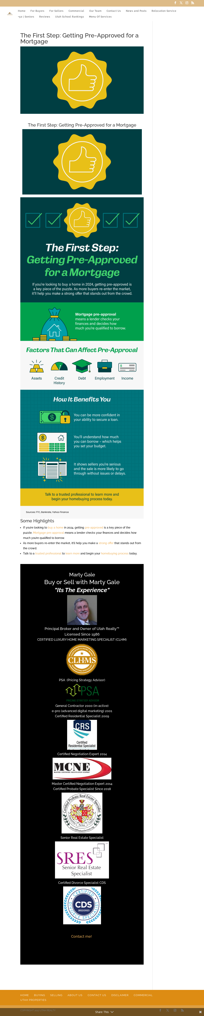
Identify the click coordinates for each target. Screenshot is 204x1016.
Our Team (95, 11)
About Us (75, 995)
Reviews (44, 16)
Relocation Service (164, 11)
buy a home (55, 527)
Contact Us (114, 11)
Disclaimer (119, 995)
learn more (73, 553)
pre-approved (94, 527)
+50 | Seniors (26, 16)
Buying (39, 995)
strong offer (106, 543)
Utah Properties (33, 999)
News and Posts (136, 11)
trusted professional (48, 553)
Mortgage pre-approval (48, 532)
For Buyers (37, 11)
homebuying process (114, 553)
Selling (56, 995)
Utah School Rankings (69, 16)
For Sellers (56, 11)
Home (22, 11)
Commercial (76, 11)
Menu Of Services (100, 16)
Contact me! (82, 936)
